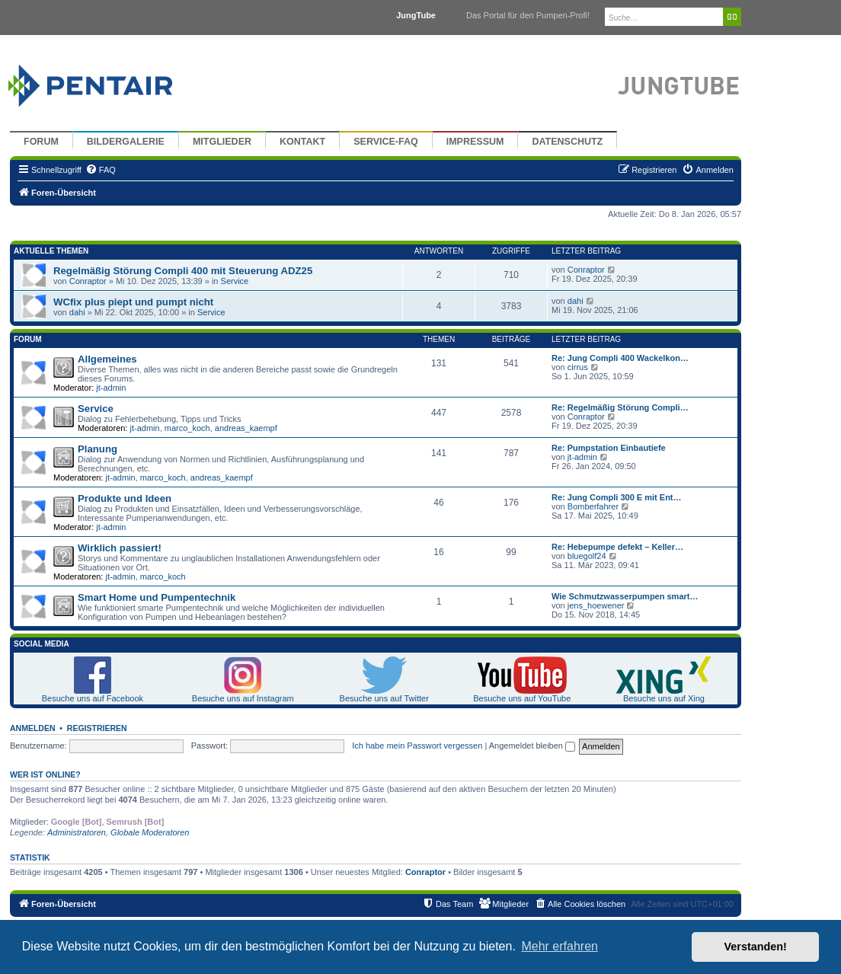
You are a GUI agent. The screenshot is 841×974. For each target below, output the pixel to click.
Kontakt (302, 141)
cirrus (578, 367)
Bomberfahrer (593, 506)
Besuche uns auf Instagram (243, 698)
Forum (41, 141)
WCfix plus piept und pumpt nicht (133, 302)
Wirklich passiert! (119, 548)
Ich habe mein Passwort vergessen (417, 745)
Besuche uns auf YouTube (522, 698)
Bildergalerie (126, 141)
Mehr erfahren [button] (559, 946)
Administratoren (76, 832)
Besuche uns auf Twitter (384, 698)
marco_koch (187, 428)
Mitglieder (222, 141)
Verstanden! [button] (755, 946)
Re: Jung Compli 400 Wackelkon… (620, 357)
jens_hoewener (596, 605)
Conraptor (88, 281)
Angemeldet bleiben (532, 745)
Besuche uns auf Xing (664, 698)
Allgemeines (107, 359)
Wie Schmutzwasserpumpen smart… (625, 596)
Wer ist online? (45, 774)
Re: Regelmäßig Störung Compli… (620, 407)
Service (235, 281)
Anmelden (33, 728)
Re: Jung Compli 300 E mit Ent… (617, 497)
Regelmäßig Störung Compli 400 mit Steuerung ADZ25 (182, 270)
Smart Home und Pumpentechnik (156, 597)
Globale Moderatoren (149, 832)
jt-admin (111, 387)
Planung (97, 449)
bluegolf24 (587, 555)
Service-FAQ (385, 141)
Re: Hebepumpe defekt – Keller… (617, 546)
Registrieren (97, 728)
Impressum (475, 141)
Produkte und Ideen (124, 498)
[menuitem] (100, 170)
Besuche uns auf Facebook (92, 698)
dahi (77, 312)
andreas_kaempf (246, 428)
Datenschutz (567, 141)
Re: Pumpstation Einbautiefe (609, 447)
